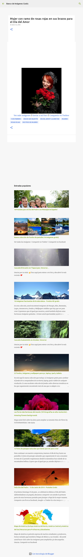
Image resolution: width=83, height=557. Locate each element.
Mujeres (65, 119)
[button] (11, 29)
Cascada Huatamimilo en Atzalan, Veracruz (30, 340)
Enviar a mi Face (40, 115)
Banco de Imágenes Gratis (17, 4)
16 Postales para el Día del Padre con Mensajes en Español (35, 209)
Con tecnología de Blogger (41, 554)
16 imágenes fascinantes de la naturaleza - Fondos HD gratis (36, 301)
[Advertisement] (41, 51)
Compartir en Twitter (59, 115)
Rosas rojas (15, 122)
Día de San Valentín (31, 119)
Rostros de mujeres (30, 122)
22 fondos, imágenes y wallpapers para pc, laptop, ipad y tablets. (38, 373)
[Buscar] (79, 3)
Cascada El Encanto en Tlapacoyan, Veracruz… (31, 268)
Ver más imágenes (22, 115)
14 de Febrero (16, 119)
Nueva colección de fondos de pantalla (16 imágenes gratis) (36, 237)
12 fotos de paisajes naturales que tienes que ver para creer (36, 449)
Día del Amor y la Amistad (49, 119)
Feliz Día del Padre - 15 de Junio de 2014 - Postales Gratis (35, 487)
